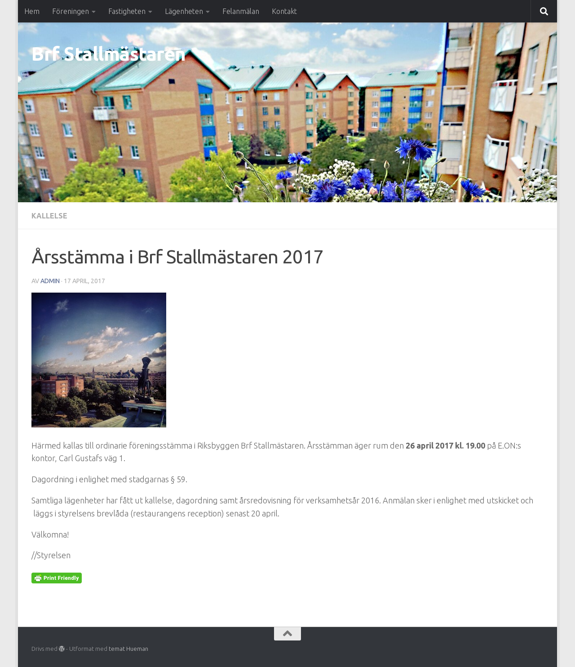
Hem (32, 11)
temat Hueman (128, 648)
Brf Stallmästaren (108, 53)
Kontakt (284, 11)
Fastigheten (127, 11)
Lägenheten (184, 11)
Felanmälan (240, 11)
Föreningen (70, 11)
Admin (50, 281)
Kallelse (49, 216)
